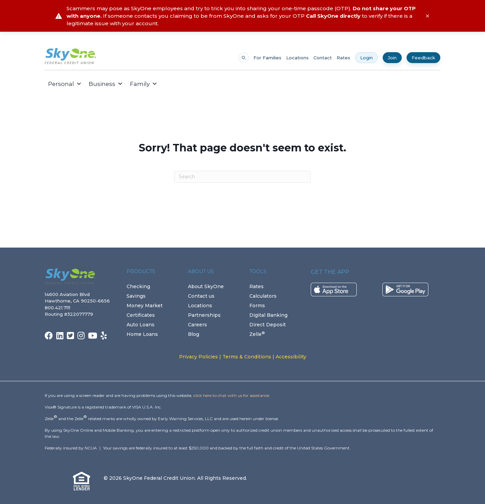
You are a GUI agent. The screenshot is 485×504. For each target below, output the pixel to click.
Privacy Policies (198, 357)
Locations (297, 58)
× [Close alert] (427, 16)
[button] (166, 84)
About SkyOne (206, 286)
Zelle (257, 334)
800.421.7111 (59, 307)
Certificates (141, 315)
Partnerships (204, 315)
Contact (322, 58)
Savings (136, 296)
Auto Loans (141, 325)
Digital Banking (268, 315)
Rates (343, 58)
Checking (138, 286)
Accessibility (291, 357)
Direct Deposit (267, 325)
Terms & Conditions (246, 357)
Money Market (145, 305)
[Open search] (243, 58)
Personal (65, 84)
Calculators (263, 296)
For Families (267, 58)
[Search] (242, 177)
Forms (257, 305)
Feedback (423, 57)
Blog (193, 334)
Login (366, 57)
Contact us (201, 296)
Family (144, 84)
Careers (197, 325)
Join (392, 57)
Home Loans (142, 334)
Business (106, 84)
